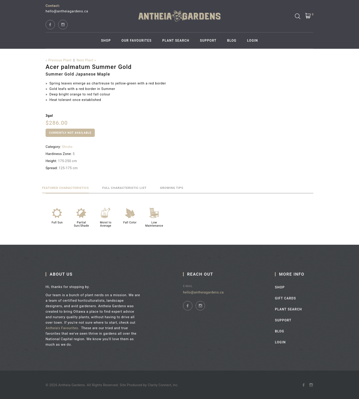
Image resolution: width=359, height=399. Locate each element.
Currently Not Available (70, 132)
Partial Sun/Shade (81, 224)
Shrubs (67, 147)
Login (252, 40)
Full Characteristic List (140, 187)
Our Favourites (137, 40)
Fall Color (130, 222)
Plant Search (175, 40)
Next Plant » (88, 60)
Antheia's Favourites (65, 328)
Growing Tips (197, 187)
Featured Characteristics (71, 187)
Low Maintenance (154, 224)
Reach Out (205, 273)
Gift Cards (293, 298)
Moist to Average (106, 224)
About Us (63, 273)
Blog (232, 40)
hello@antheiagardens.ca (67, 11)
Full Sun (57, 222)
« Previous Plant (59, 60)
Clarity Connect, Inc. (164, 385)
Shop (106, 40)
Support (208, 40)
